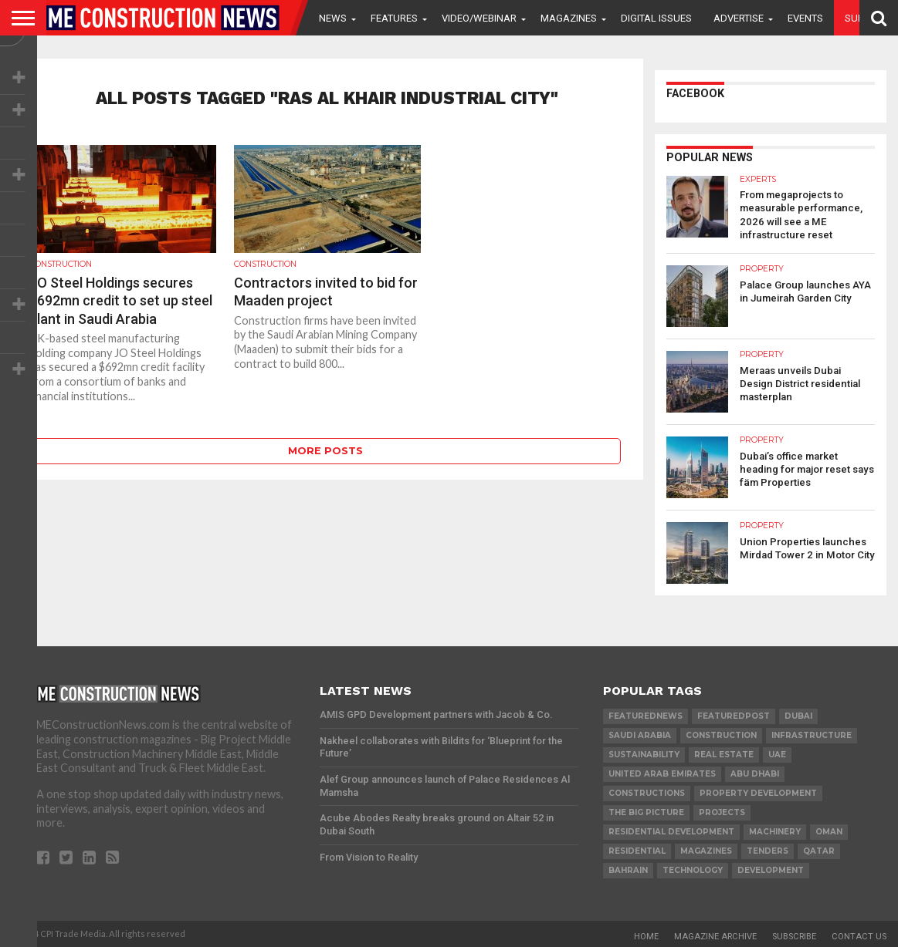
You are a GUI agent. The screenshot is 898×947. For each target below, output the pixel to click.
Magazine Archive (715, 935)
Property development (758, 792)
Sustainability (643, 753)
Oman (828, 830)
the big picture (646, 811)
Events (805, 18)
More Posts (325, 451)
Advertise (738, 18)
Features (394, 18)
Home (646, 935)
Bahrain (628, 869)
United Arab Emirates (662, 772)
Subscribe (794, 935)
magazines (706, 849)
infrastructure (811, 734)
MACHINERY (775, 830)
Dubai (798, 714)
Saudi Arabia (639, 734)
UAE (777, 753)
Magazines (568, 18)
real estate (724, 753)
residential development (671, 830)
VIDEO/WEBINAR (479, 18)
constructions (646, 792)
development (770, 869)
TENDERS (767, 849)
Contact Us (859, 935)
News (333, 18)
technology (692, 869)
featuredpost (733, 714)
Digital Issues (656, 18)
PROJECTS (722, 811)
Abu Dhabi (754, 772)
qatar (819, 849)
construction (721, 734)
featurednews (645, 714)
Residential (637, 849)
